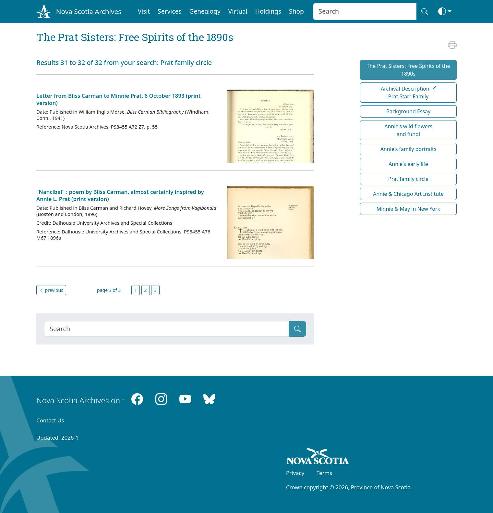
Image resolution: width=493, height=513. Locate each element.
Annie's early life (408, 164)
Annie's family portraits (408, 149)
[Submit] (297, 329)
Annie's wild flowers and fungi (408, 130)
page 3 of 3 (109, 290)
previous (51, 290)
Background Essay (408, 111)
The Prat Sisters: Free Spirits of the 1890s (408, 69)
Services (169, 11)
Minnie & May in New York (408, 208)
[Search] (166, 329)
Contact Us (50, 420)
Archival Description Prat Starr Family (408, 92)
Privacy (295, 473)
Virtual (237, 11)
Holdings (268, 11)
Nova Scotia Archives (88, 11)
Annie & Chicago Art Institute (408, 193)
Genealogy (204, 11)
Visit (144, 11)
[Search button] (424, 11)
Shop (296, 11)
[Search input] (364, 11)
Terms (324, 473)
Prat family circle (408, 178)
